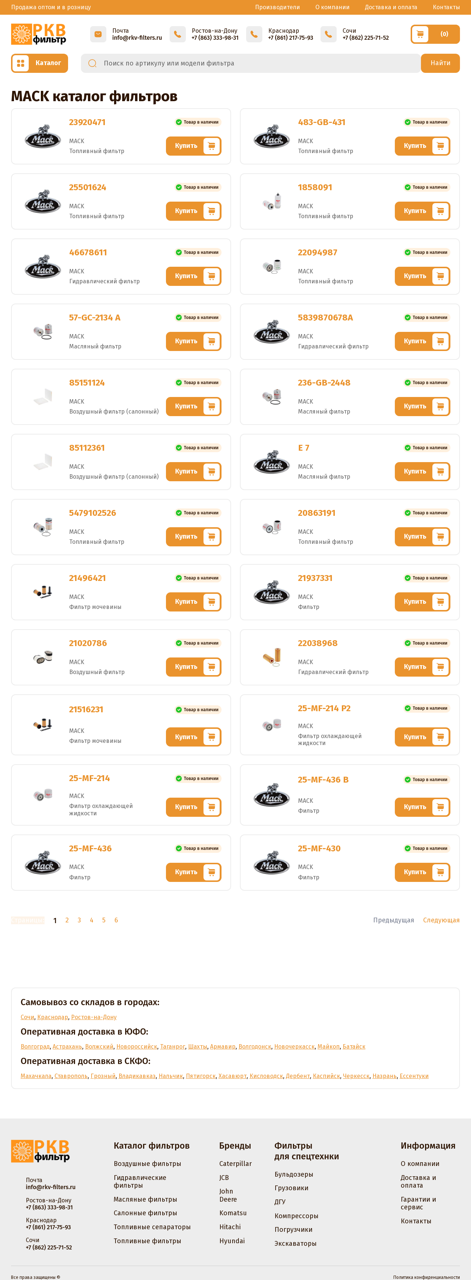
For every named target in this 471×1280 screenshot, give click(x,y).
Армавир (223, 1046)
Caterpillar (235, 1164)
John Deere (228, 1195)
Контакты (446, 7)
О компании (332, 7)
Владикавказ (137, 1075)
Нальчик (171, 1075)
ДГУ (280, 1202)
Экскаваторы (296, 1244)
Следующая (441, 920)
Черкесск (356, 1075)
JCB (224, 1178)
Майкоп (329, 1046)
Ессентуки (414, 1075)
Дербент (298, 1075)
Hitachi (230, 1227)
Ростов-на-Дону (94, 1017)
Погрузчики (293, 1230)
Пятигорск (201, 1075)
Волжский (99, 1046)
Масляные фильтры (145, 1199)
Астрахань (67, 1046)
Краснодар (52, 1017)
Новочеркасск (294, 1046)
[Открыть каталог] (39, 63)
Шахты (197, 1046)
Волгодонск (254, 1046)
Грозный (103, 1075)
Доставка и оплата (391, 7)
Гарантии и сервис (418, 1203)
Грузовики (291, 1188)
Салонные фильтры (145, 1213)
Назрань (384, 1075)
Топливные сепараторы (152, 1227)
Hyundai (232, 1241)
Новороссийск (136, 1046)
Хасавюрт (233, 1075)
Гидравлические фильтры (140, 1182)
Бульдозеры (294, 1174)
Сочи (27, 1017)
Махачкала (36, 1075)
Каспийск (326, 1075)
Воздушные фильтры (147, 1164)
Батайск (354, 1046)
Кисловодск (266, 1075)
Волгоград (35, 1046)
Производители (277, 7)
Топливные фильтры (147, 1241)
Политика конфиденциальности (426, 1277)
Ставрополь (71, 1075)
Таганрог (172, 1046)
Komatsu (233, 1213)
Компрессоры (297, 1216)
